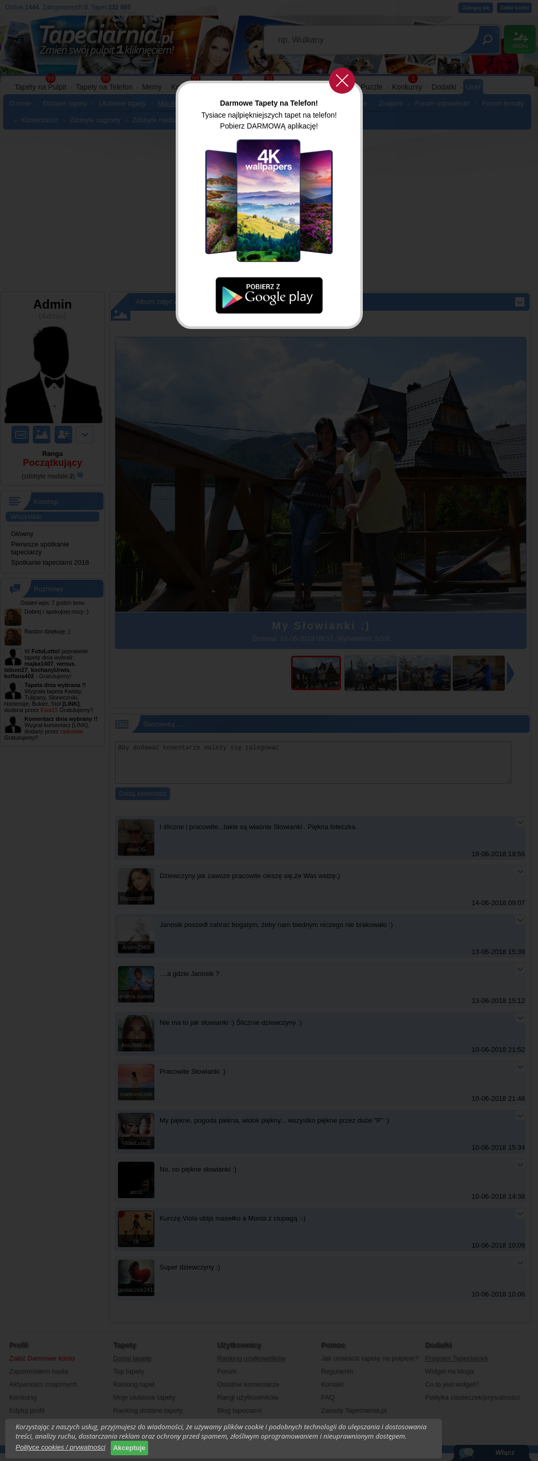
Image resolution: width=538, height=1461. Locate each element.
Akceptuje (129, 1448)
